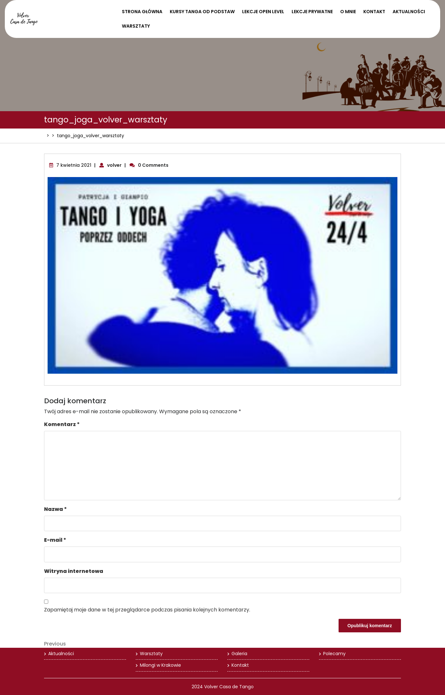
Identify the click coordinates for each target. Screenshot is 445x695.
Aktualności (409, 11)
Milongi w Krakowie (160, 665)
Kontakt (374, 11)
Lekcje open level (263, 11)
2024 (197, 686)
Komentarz (62, 424)
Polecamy (334, 653)
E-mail (55, 540)
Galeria (239, 653)
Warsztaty (136, 26)
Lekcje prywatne (312, 11)
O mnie (348, 11)
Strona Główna (142, 11)
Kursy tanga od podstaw (202, 11)
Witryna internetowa (73, 571)
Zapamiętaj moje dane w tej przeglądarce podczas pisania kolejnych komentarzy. (147, 609)
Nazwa (55, 509)
